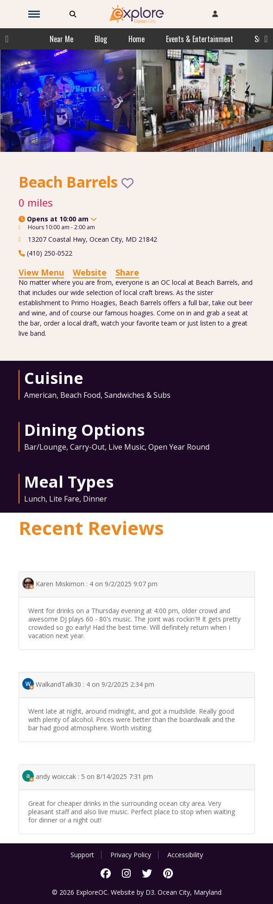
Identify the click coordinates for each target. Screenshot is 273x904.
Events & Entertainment (199, 38)
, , (92, 239)
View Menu (41, 272)
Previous (7, 39)
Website (90, 272)
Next (266, 39)
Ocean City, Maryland (190, 892)
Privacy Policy (130, 855)
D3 (150, 892)
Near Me (61, 38)
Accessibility (185, 855)
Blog (101, 38)
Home (136, 38)
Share (127, 272)
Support (82, 855)
